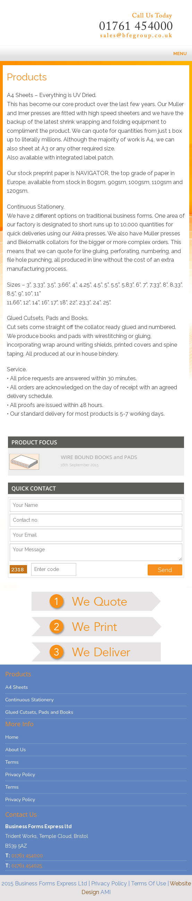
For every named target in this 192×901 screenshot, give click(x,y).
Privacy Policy (20, 774)
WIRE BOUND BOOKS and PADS (99, 457)
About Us (15, 749)
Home (11, 737)
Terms (12, 762)
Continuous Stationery (29, 699)
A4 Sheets (16, 687)
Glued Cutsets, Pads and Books (39, 712)
